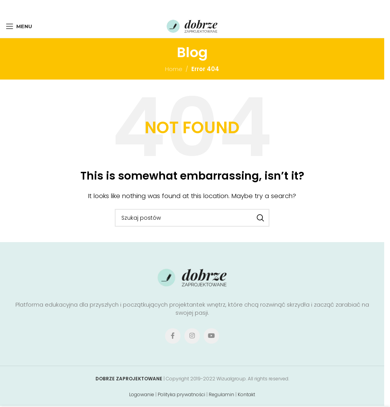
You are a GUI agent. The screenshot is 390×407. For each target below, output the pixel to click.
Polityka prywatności (181, 394)
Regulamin (221, 394)
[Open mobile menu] (19, 26)
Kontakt (246, 394)
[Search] (192, 218)
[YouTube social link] (211, 336)
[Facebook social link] (169, 7)
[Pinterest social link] (191, 7)
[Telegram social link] (213, 7)
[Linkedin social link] (202, 7)
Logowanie (141, 394)
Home (173, 69)
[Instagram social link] (192, 336)
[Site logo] (192, 26)
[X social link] (180, 7)
